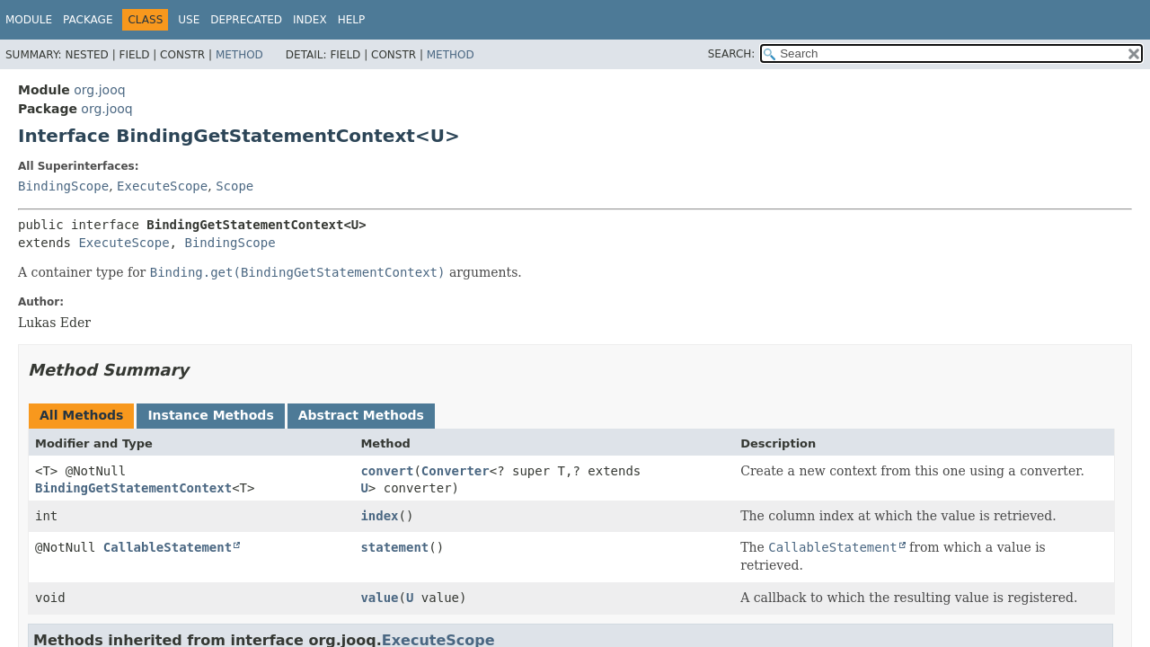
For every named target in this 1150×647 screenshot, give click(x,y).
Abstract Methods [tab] (361, 415)
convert (386, 471)
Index (310, 19)
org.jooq (99, 90)
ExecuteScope (162, 186)
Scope (234, 186)
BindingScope (63, 186)
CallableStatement (167, 547)
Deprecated (246, 19)
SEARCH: (732, 54)
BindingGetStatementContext (133, 488)
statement (394, 547)
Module (28, 19)
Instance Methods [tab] (210, 415)
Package (87, 19)
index (379, 516)
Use (188, 19)
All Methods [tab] (81, 415)
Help (352, 19)
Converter (455, 471)
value (379, 597)
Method (239, 55)
